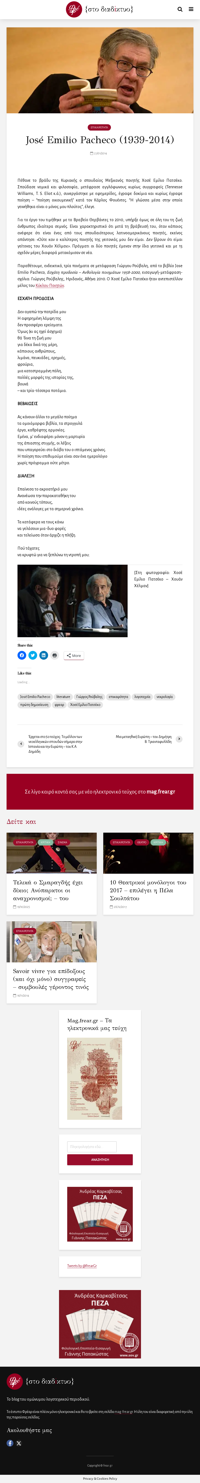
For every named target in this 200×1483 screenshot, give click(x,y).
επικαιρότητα (118, 697)
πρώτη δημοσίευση (34, 705)
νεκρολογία (165, 697)
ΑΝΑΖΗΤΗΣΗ (100, 1159)
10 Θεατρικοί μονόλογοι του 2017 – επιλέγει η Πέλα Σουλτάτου (143, 891)
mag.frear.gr (160, 792)
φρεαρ (59, 705)
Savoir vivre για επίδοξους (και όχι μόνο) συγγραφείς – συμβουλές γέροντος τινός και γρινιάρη (50, 984)
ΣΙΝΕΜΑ (62, 842)
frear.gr (108, 1465)
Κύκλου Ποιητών (50, 285)
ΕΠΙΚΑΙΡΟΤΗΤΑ (99, 127)
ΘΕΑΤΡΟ (141, 842)
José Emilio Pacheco (35, 697)
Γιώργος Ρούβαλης (89, 697)
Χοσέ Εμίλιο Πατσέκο (85, 705)
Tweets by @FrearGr (82, 1266)
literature (63, 697)
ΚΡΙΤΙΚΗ (45, 842)
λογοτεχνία (142, 697)
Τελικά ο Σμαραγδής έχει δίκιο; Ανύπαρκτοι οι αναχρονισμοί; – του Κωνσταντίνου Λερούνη (49, 895)
